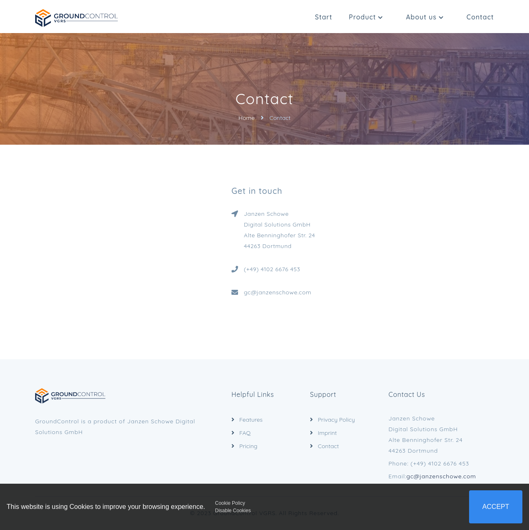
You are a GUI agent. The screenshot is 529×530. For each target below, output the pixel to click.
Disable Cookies (233, 510)
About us (425, 17)
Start (323, 17)
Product (366, 17)
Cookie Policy (230, 503)
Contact (480, 17)
